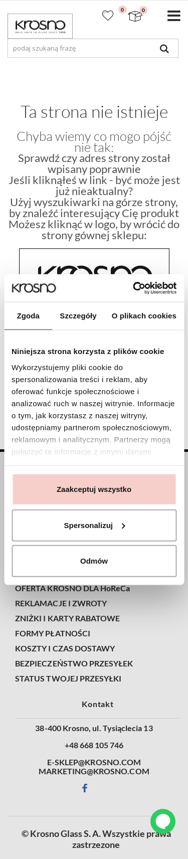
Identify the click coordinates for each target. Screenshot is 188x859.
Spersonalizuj (94, 525)
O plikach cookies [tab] (144, 315)
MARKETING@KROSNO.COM (94, 771)
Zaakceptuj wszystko (94, 489)
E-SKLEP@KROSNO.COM (94, 762)
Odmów (94, 561)
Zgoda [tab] (28, 315)
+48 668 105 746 (94, 745)
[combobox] (93, 48)
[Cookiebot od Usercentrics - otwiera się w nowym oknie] (133, 287)
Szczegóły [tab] (78, 315)
